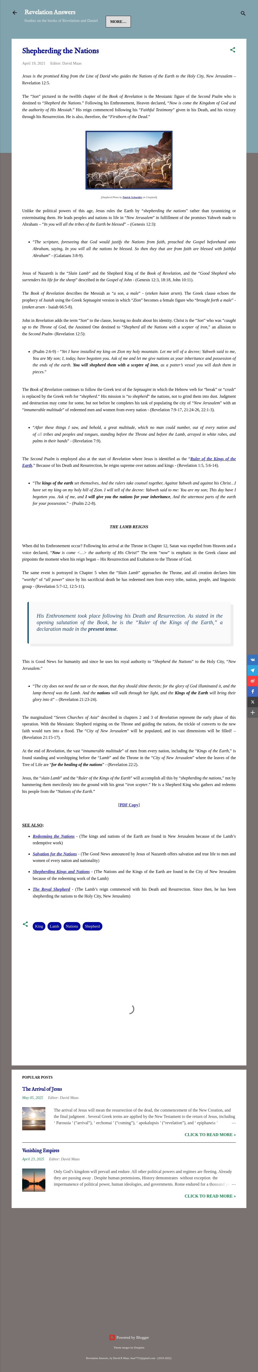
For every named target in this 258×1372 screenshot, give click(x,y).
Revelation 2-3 (127, 38)
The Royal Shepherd (51, 905)
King (39, 942)
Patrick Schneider (132, 213)
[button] (233, 67)
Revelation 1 (86, 38)
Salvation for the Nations (55, 870)
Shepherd (92, 942)
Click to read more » (210, 1150)
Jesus (57, 38)
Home (35, 38)
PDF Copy (129, 821)
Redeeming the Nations (54, 852)
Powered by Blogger (129, 1337)
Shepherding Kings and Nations (61, 887)
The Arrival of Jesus (42, 1106)
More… (161, 38)
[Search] (243, 14)
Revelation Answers (49, 12)
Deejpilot (139, 1347)
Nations (72, 942)
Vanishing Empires (40, 1167)
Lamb (54, 942)
